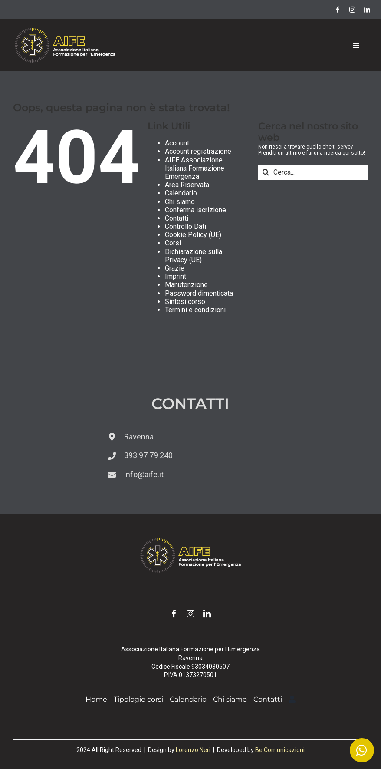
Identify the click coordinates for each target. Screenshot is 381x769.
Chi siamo (180, 202)
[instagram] (352, 10)
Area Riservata (187, 185)
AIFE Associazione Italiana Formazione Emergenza (194, 168)
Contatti (176, 218)
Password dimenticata (199, 293)
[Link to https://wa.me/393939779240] (362, 750)
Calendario (181, 193)
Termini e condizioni (195, 310)
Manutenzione (186, 285)
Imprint (175, 276)
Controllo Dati (185, 226)
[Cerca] (265, 172)
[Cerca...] (313, 172)
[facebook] (338, 10)
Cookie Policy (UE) (193, 235)
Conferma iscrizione (195, 210)
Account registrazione (198, 151)
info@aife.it (144, 474)
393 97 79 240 (148, 455)
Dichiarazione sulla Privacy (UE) (193, 256)
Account (177, 143)
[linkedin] (367, 10)
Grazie (174, 268)
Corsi (173, 243)
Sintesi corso (185, 301)
